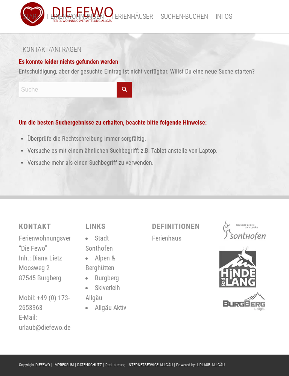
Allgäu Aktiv (110, 307)
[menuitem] (31, 16)
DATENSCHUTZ (89, 364)
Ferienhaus (166, 238)
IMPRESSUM (63, 364)
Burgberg (107, 278)
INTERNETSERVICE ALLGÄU (150, 364)
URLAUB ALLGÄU (211, 364)
